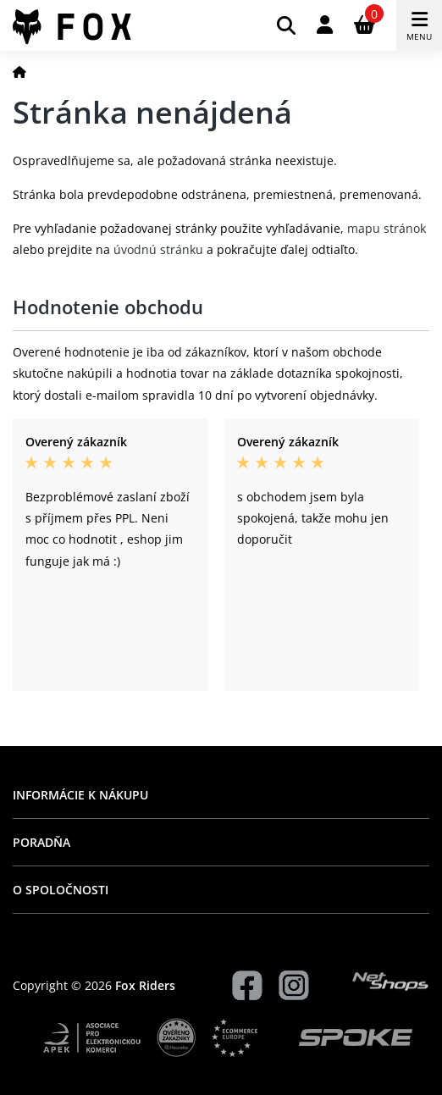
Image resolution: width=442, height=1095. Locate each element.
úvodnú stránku (158, 249)
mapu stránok (386, 228)
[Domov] (19, 72)
